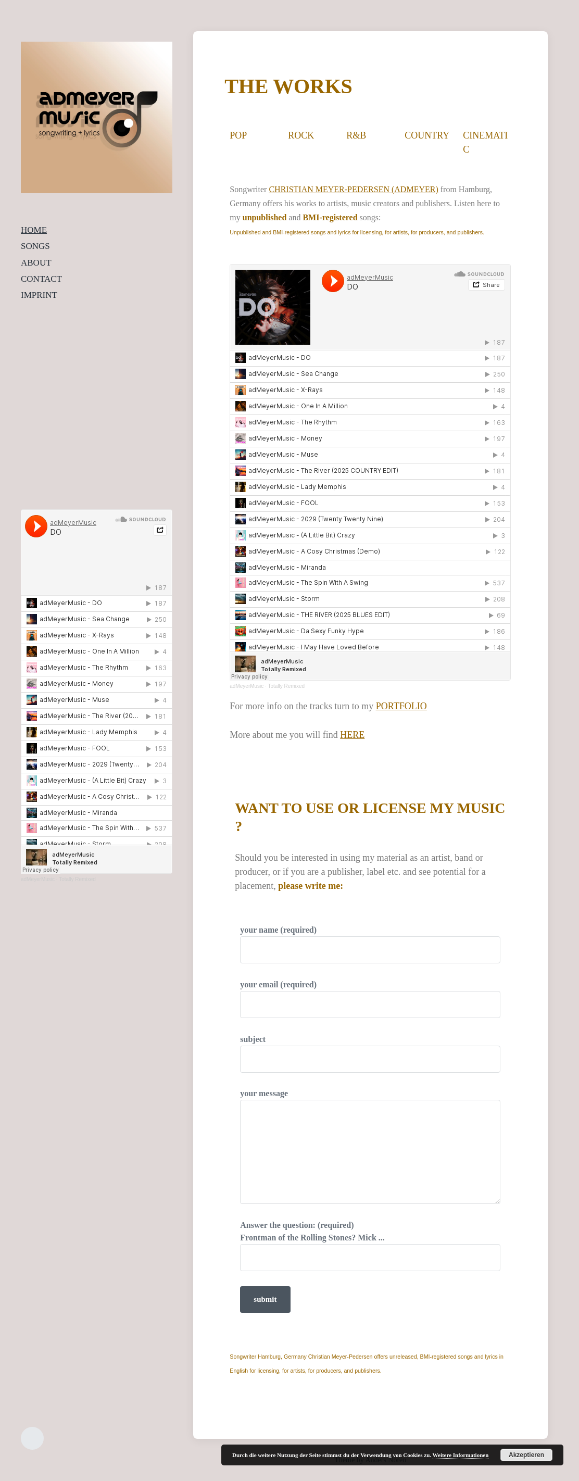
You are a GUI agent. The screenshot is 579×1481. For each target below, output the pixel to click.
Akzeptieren (526, 1455)
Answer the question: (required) (370, 1246)
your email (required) (370, 999)
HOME (34, 230)
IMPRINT (39, 295)
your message (370, 1146)
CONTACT (41, 279)
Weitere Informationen (461, 1455)
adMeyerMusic (38, 879)
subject (370, 1054)
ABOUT (36, 263)
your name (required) (370, 944)
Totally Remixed (77, 879)
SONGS (35, 246)
